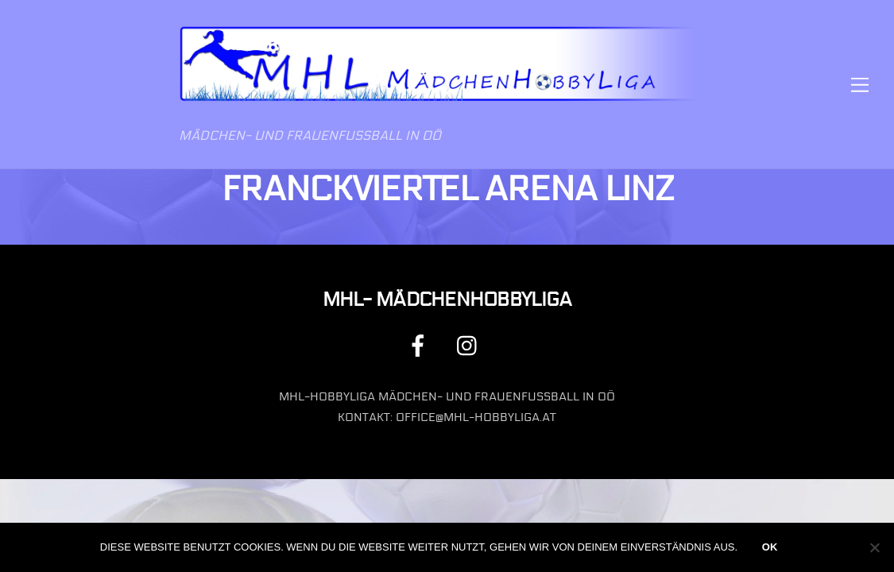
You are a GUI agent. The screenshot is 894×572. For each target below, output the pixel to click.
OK (770, 547)
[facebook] (421, 345)
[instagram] (471, 345)
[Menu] (860, 85)
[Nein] (874, 547)
